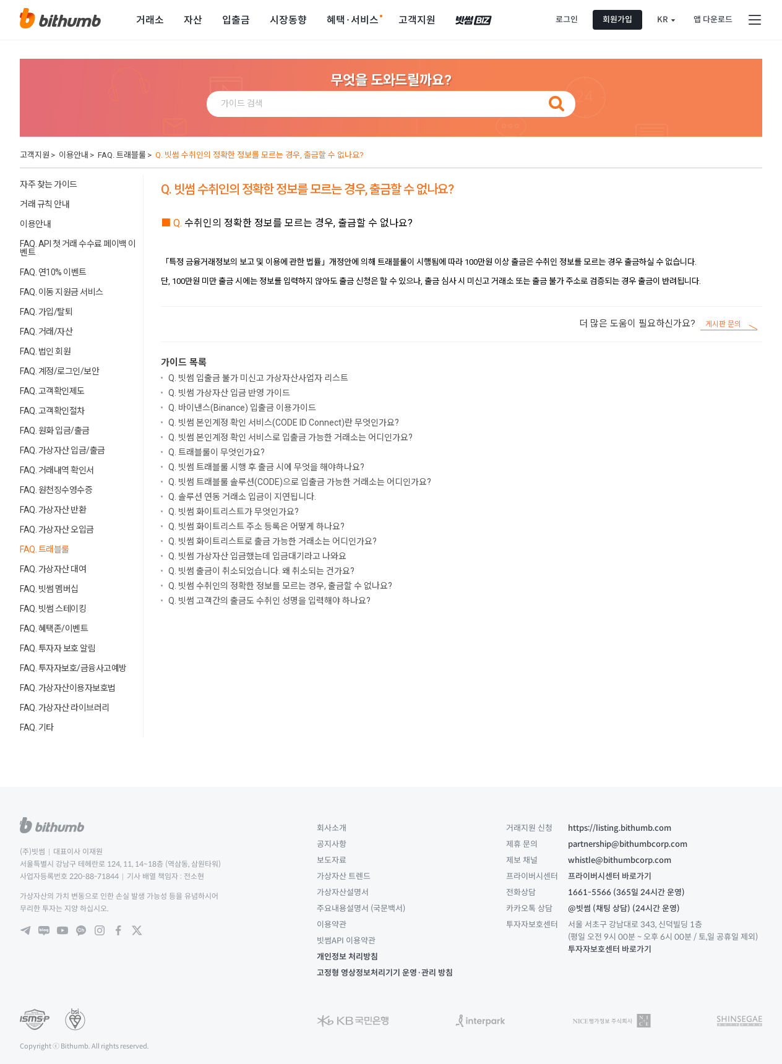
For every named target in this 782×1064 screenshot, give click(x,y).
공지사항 (331, 844)
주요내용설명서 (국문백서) (361, 908)
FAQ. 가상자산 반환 (53, 510)
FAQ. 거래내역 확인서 (57, 470)
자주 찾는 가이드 (48, 184)
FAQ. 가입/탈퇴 (46, 312)
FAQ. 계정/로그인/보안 (59, 371)
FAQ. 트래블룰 (122, 155)
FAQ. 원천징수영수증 (56, 490)
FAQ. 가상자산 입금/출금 (62, 450)
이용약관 (331, 924)
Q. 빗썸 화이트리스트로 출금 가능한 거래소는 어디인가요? (272, 541)
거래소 (150, 20)
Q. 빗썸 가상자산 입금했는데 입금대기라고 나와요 (257, 556)
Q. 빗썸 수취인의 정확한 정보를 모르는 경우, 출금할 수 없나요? (259, 155)
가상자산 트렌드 (344, 876)
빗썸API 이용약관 (346, 940)
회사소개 (331, 828)
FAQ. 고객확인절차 (52, 411)
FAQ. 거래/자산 (46, 332)
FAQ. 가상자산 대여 (53, 569)
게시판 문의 (723, 324)
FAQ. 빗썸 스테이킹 (53, 609)
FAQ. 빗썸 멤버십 (49, 589)
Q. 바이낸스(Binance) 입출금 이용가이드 (242, 408)
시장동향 (288, 20)
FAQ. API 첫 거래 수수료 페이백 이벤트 (78, 248)
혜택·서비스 (353, 20)
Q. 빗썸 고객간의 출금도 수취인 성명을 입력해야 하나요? (269, 601)
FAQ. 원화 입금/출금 (55, 430)
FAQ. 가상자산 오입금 (57, 529)
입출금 (236, 20)
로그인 (567, 19)
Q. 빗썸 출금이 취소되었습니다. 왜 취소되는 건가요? (261, 571)
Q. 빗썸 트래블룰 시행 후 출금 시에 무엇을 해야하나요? (266, 467)
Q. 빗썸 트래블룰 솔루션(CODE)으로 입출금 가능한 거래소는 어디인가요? (299, 482)
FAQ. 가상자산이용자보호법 (68, 688)
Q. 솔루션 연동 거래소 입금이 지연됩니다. (242, 497)
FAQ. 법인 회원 (45, 351)
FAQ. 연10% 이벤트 (53, 272)
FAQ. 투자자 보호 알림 (57, 648)
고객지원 (417, 20)
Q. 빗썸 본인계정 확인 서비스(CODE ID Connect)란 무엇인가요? (283, 422)
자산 (193, 20)
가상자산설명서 (343, 892)
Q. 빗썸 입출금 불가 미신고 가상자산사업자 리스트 (258, 378)
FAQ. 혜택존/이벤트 (54, 628)
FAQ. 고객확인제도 (52, 391)
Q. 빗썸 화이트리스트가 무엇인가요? (233, 512)
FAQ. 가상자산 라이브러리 (65, 708)
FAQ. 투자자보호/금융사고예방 (73, 668)
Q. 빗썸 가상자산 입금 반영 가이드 (229, 393)
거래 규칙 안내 (44, 204)
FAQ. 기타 (37, 727)
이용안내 (73, 155)
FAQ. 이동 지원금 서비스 (61, 292)
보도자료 (331, 860)
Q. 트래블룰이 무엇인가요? (216, 452)
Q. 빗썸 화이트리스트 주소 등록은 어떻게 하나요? (256, 526)
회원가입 (617, 19)
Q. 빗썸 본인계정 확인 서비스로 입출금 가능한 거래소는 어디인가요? (290, 437)
